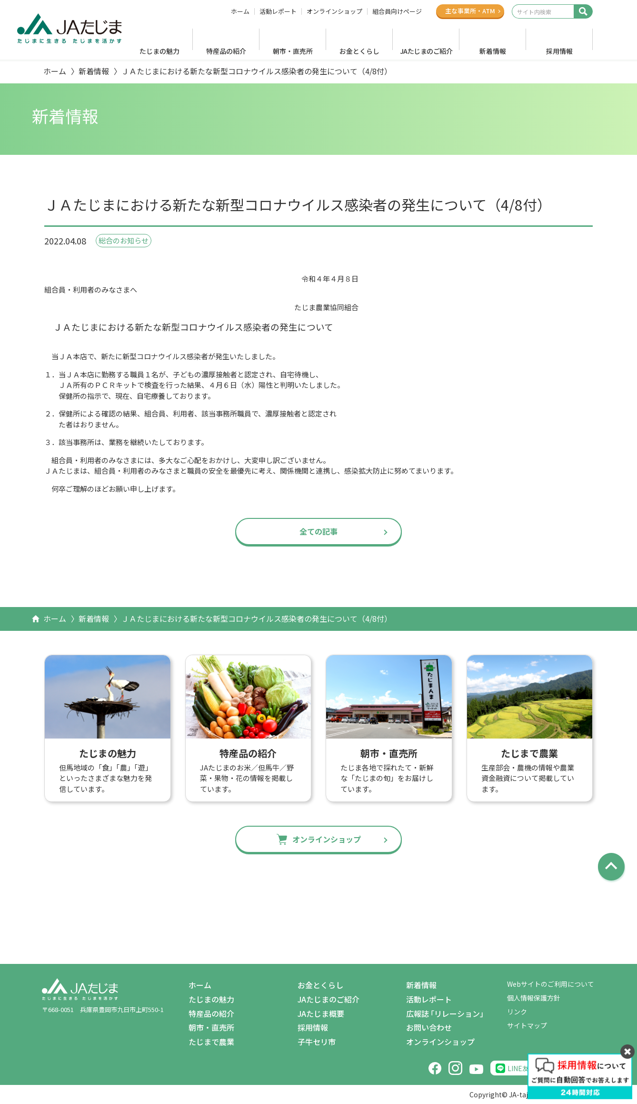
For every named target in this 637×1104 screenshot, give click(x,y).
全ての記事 (318, 531)
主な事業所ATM (470, 10)
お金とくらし (359, 51)
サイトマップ (527, 1025)
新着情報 (492, 51)
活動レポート (278, 11)
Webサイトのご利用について (550, 984)
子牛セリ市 (317, 1041)
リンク (517, 1011)
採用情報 (559, 51)
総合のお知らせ (124, 240)
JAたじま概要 (321, 1013)
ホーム (240, 11)
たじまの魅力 (159, 51)
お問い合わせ (429, 1027)
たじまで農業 (211, 1041)
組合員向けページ (397, 11)
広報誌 (447, 1014)
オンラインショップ (334, 11)
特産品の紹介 (226, 51)
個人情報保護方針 (533, 998)
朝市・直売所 (293, 51)
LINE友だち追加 (532, 1068)
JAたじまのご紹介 (426, 51)
